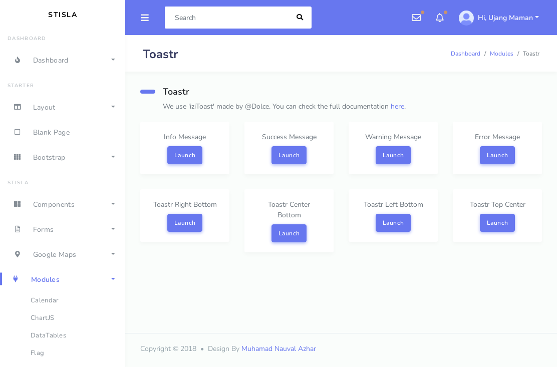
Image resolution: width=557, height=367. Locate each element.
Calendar (45, 300)
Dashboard (465, 54)
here (397, 106)
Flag (37, 352)
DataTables (48, 335)
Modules (501, 54)
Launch (185, 155)
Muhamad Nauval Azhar (278, 348)
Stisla (62, 15)
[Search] (227, 17)
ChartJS (42, 317)
